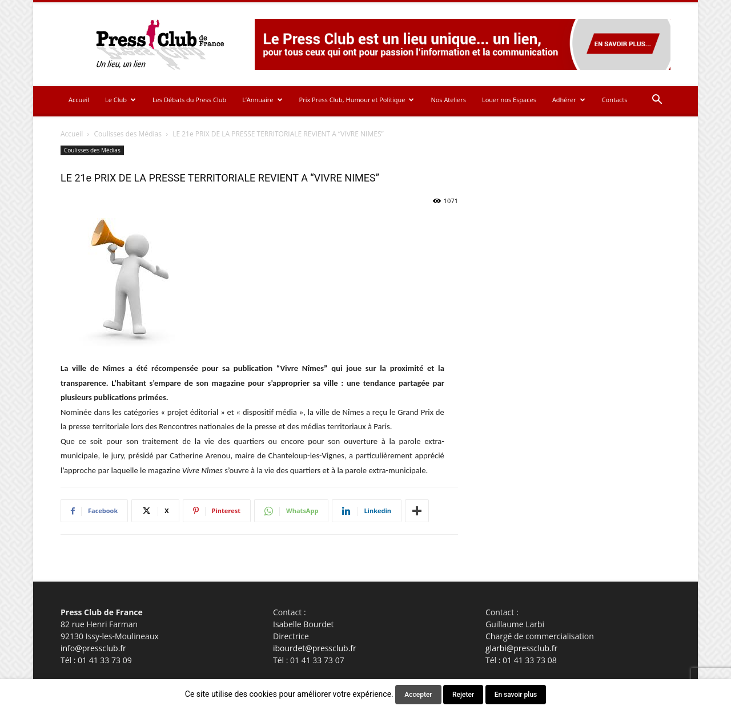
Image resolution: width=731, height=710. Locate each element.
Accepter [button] (418, 695)
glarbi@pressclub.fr (521, 648)
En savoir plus (516, 695)
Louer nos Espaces (509, 99)
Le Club (120, 99)
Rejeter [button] (463, 695)
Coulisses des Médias (128, 134)
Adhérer (568, 99)
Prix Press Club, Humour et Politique (357, 99)
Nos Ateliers (448, 99)
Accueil (79, 99)
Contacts (615, 99)
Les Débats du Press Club (189, 99)
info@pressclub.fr (93, 648)
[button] (656, 100)
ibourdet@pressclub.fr (314, 648)
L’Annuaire (262, 99)
